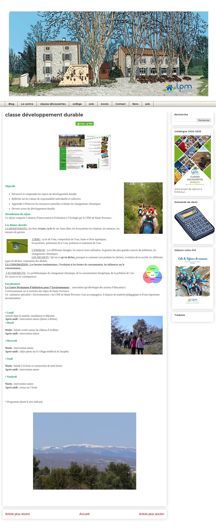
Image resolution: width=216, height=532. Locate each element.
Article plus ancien (151, 514)
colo (91, 104)
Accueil (84, 514)
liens (135, 104)
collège (77, 104)
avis (147, 104)
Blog (11, 104)
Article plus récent (17, 514)
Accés (104, 104)
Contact (120, 104)
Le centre (27, 104)
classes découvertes (53, 104)
